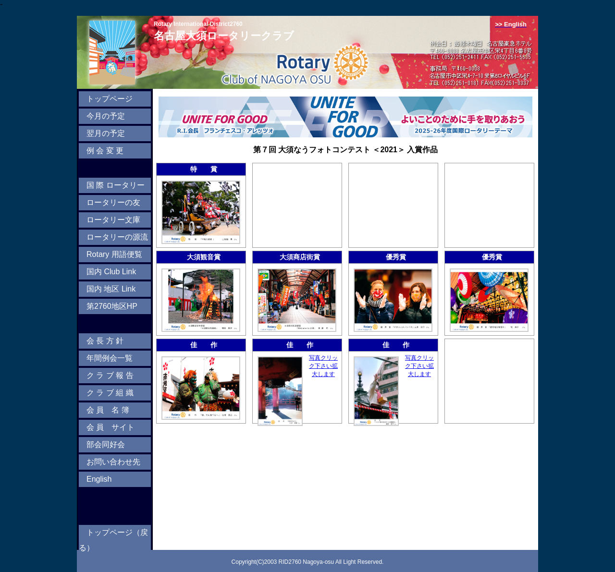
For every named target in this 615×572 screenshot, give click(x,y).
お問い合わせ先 (113, 462)
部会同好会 (105, 444)
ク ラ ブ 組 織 (110, 393)
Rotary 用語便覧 (114, 254)
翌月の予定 (105, 133)
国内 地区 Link (110, 289)
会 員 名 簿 (107, 410)
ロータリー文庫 (113, 220)
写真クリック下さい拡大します (323, 365)
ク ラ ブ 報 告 (110, 375)
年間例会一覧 (109, 358)
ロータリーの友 (113, 202)
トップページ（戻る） (113, 540)
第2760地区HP (111, 306)
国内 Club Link (111, 272)
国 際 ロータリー (115, 185)
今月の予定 (105, 116)
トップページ (109, 99)
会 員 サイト (110, 427)
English (98, 479)
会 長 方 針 (104, 341)
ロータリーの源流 (117, 237)
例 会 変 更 (104, 150)
